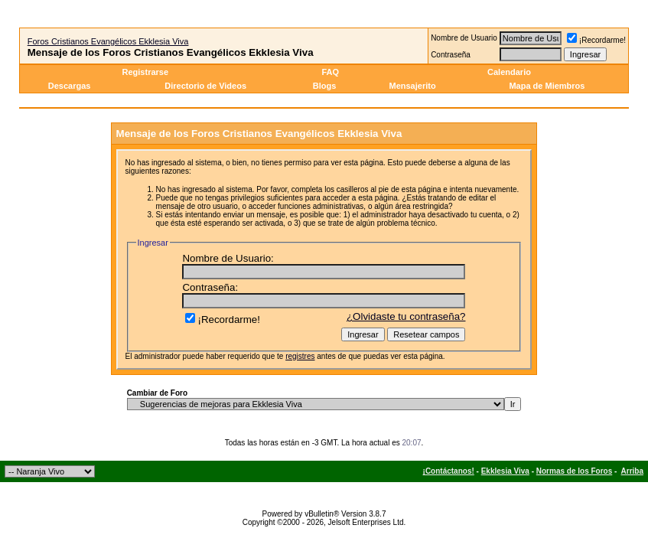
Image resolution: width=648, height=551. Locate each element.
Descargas (69, 85)
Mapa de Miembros (547, 85)
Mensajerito (412, 85)
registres (299, 356)
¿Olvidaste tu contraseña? (406, 316)
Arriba (632, 471)
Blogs (326, 85)
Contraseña (451, 55)
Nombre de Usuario (464, 38)
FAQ (330, 72)
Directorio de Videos (205, 85)
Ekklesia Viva (505, 471)
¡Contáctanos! (448, 471)
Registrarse (145, 72)
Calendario (509, 72)
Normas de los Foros (574, 471)
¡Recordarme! (596, 40)
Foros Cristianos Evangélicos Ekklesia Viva (108, 41)
